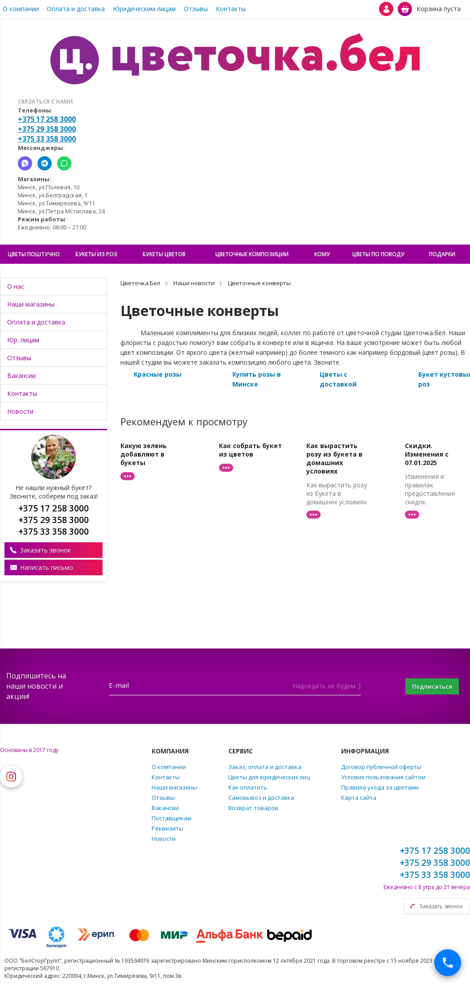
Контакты (231, 8)
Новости (20, 411)
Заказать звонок (45, 550)
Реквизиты (167, 828)
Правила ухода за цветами (380, 787)
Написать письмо (46, 567)
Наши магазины (30, 304)
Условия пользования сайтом (383, 777)
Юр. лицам (23, 340)
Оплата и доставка (76, 8)
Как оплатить (247, 787)
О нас (15, 286)
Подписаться (427, 686)
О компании (21, 8)
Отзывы (196, 8)
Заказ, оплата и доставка (264, 767)
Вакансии (21, 375)
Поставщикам (171, 818)
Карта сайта (358, 798)
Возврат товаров (253, 808)
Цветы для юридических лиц (269, 777)
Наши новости (193, 283)
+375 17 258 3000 (47, 119)
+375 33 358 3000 (47, 139)
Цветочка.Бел (140, 283)
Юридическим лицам (144, 8)
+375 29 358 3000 (47, 129)
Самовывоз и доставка (261, 798)
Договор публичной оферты (381, 767)
